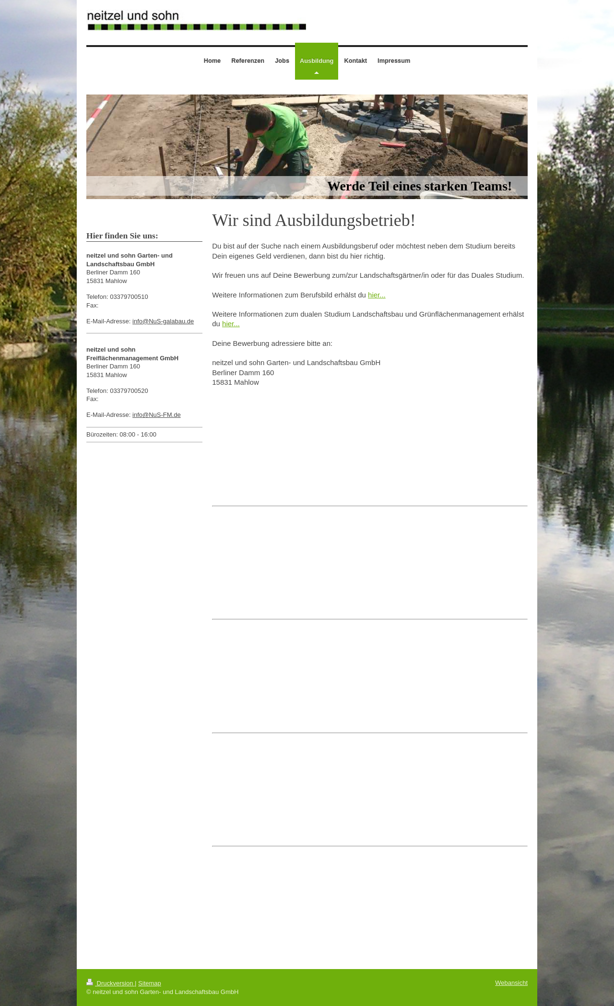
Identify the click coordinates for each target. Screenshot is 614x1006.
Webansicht (511, 982)
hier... (377, 295)
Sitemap (149, 983)
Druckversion (110, 983)
